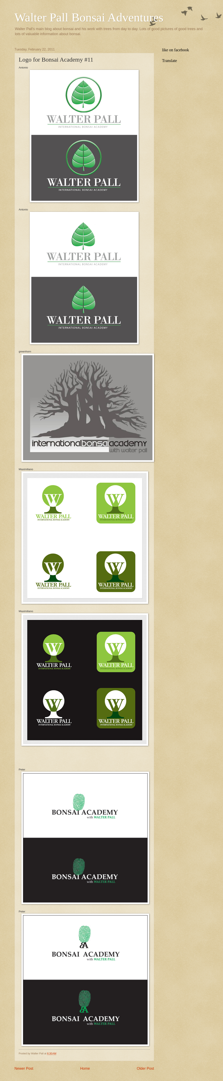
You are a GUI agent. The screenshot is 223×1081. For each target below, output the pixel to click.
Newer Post (24, 1068)
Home (85, 1068)
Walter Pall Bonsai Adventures (89, 17)
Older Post (145, 1068)
